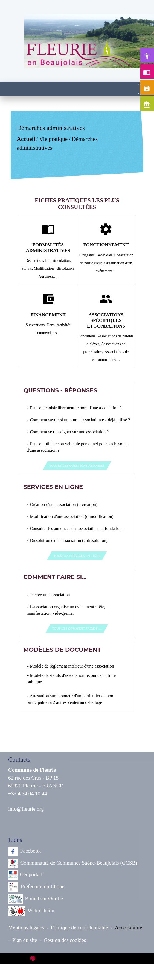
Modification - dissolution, (54, 268)
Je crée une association (50, 594)
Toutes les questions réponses (77, 466)
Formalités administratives (48, 247)
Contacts (19, 759)
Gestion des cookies (65, 940)
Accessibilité (128, 927)
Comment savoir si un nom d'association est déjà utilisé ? (80, 419)
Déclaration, (35, 261)
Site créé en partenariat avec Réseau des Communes (77, 958)
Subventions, (36, 325)
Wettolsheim (31, 911)
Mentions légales (26, 927)
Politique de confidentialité (79, 927)
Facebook (24, 851)
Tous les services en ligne (76, 556)
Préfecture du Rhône (36, 887)
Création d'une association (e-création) (63, 504)
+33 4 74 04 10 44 (27, 793)
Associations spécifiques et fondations (106, 320)
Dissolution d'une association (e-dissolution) (68, 540)
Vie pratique (53, 139)
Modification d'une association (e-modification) (71, 516)
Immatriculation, (58, 261)
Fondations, (88, 336)
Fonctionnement (106, 244)
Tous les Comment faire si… (77, 628)
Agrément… (48, 276)
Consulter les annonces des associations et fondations (76, 528)
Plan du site (24, 940)
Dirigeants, (87, 255)
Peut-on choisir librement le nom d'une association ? (75, 407)
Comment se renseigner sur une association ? (69, 431)
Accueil (26, 139)
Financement (47, 314)
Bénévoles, (105, 255)
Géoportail (25, 875)
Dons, (52, 325)
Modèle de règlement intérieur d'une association (72, 666)
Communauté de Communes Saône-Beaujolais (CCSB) (72, 863)
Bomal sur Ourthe (35, 899)
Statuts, (27, 268)
